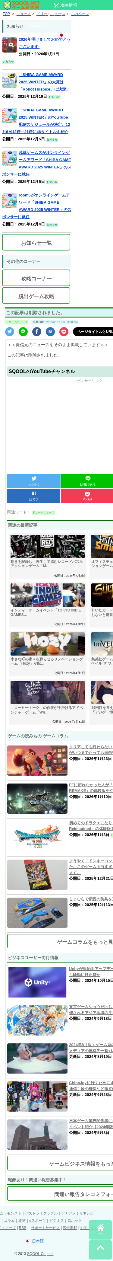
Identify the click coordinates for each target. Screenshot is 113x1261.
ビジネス (56, 1220)
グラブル (50, 1213)
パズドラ (32, 1213)
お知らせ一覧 (36, 243)
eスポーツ (37, 1220)
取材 (22, 1220)
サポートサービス (45, 1228)
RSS (22, 1228)
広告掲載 (70, 1228)
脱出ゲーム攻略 (36, 296)
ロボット (74, 1220)
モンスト (14, 1213)
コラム (9, 1220)
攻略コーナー (36, 279)
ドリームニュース (17, 322)
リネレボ (86, 1213)
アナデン (68, 1213)
